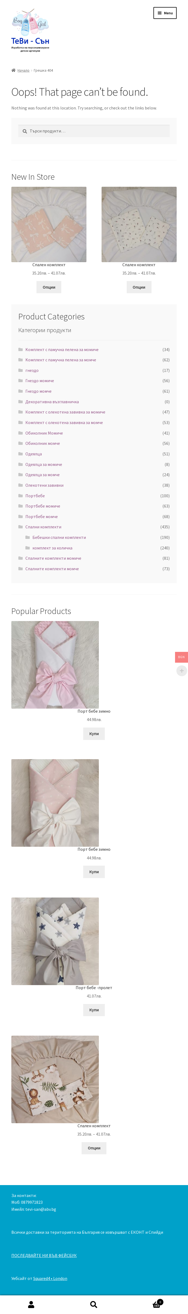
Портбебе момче (41, 516)
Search (94, 1305)
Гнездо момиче (39, 380)
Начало (23, 70)
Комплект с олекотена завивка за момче (64, 422)
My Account (31, 1305)
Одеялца (33, 453)
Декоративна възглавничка (52, 401)
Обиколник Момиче (44, 433)
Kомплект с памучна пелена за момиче (62, 349)
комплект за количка (52, 548)
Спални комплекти (43, 526)
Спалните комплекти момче (52, 568)
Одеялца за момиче (43, 464)
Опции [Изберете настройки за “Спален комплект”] (49, 287)
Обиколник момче (42, 443)
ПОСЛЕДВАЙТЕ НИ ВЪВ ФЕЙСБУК (44, 1255)
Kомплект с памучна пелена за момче (60, 359)
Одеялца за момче (42, 474)
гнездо (32, 370)
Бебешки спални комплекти (59, 537)
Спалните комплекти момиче (53, 558)
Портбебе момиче (42, 506)
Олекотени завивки (44, 485)
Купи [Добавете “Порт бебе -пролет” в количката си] (94, 1009)
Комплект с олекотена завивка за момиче (65, 412)
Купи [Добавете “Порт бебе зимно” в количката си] (94, 733)
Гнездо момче (38, 391)
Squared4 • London (50, 1278)
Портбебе (35, 495)
